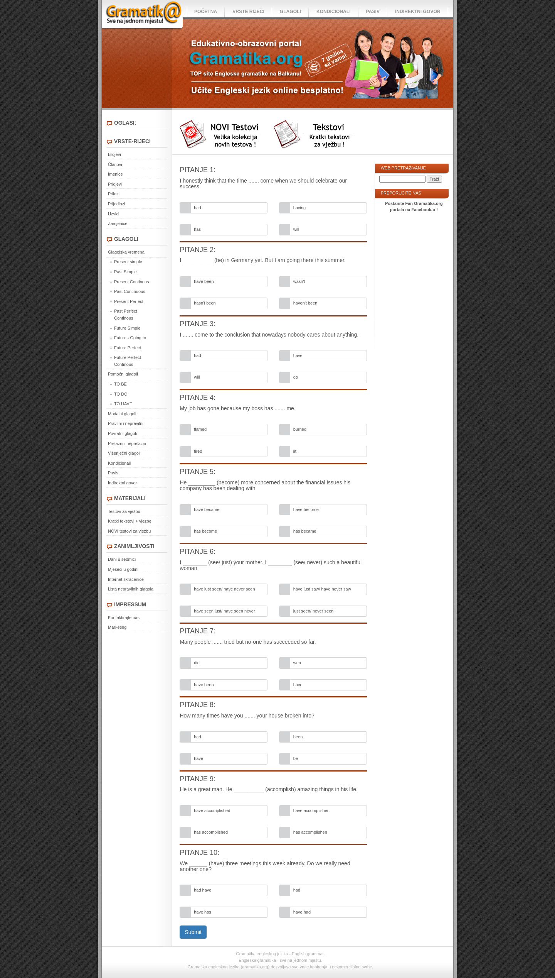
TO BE (120, 384)
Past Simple (125, 271)
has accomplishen (310, 832)
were (298, 662)
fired (198, 451)
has (197, 229)
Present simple (128, 261)
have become (306, 509)
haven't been (305, 303)
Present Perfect (128, 301)
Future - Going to (130, 337)
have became (206, 509)
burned (299, 429)
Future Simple (127, 328)
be (295, 758)
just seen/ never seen (313, 611)
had (197, 207)
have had (302, 912)
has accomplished (211, 832)
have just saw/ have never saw (322, 589)
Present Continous (131, 281)
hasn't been (205, 303)
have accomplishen (311, 810)
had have (202, 890)
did (197, 662)
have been (204, 281)
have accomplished (212, 810)
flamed (200, 429)
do (295, 377)
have (298, 355)
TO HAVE (123, 403)
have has (202, 912)
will (296, 229)
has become (205, 531)
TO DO (121, 394)
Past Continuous (129, 291)
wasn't (299, 281)
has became (304, 531)
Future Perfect (127, 347)
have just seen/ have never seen (224, 589)
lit (294, 451)
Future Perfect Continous (127, 361)
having (299, 207)
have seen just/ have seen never (224, 611)
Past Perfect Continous (125, 314)
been (298, 736)
